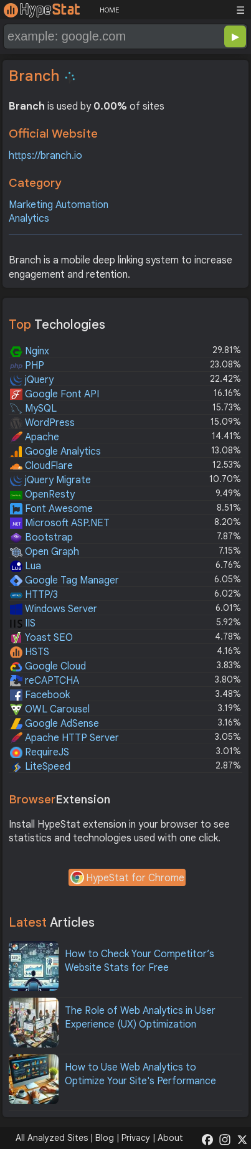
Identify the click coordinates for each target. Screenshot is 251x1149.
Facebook (40, 695)
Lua (25, 566)
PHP (27, 365)
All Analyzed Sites (52, 1137)
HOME (109, 10)
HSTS (29, 652)
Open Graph (44, 552)
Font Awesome (51, 509)
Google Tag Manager (64, 580)
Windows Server (53, 609)
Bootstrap (41, 537)
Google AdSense (54, 723)
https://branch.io (45, 155)
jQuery (32, 380)
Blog (104, 1137)
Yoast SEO (41, 637)
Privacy (135, 1137)
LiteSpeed (40, 766)
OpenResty (42, 494)
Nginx (29, 351)
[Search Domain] (84, 36)
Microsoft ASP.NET (60, 523)
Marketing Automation (58, 205)
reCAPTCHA (44, 680)
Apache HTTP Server (64, 738)
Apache (34, 437)
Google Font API (54, 394)
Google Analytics (55, 451)
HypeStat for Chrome (127, 878)
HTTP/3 (34, 595)
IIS (23, 623)
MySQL (33, 408)
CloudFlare (41, 466)
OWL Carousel (50, 709)
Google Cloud (48, 666)
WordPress (42, 423)
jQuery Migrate (50, 480)
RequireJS (39, 752)
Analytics (29, 218)
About (170, 1137)
